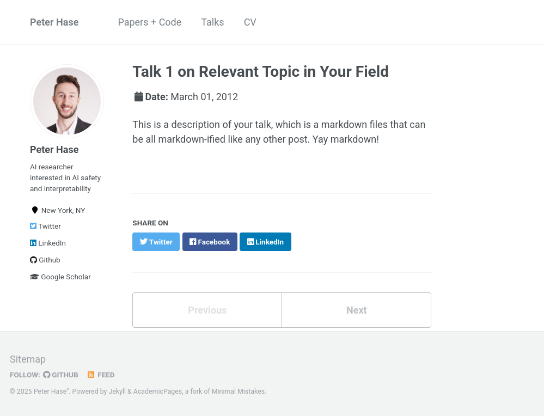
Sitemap (28, 359)
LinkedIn (48, 242)
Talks (212, 22)
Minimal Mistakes (238, 391)
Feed (101, 374)
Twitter (45, 226)
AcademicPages (157, 391)
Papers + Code (149, 22)
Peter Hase (54, 22)
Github (45, 259)
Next (356, 310)
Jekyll (117, 391)
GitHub (60, 374)
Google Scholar (60, 276)
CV (250, 22)
